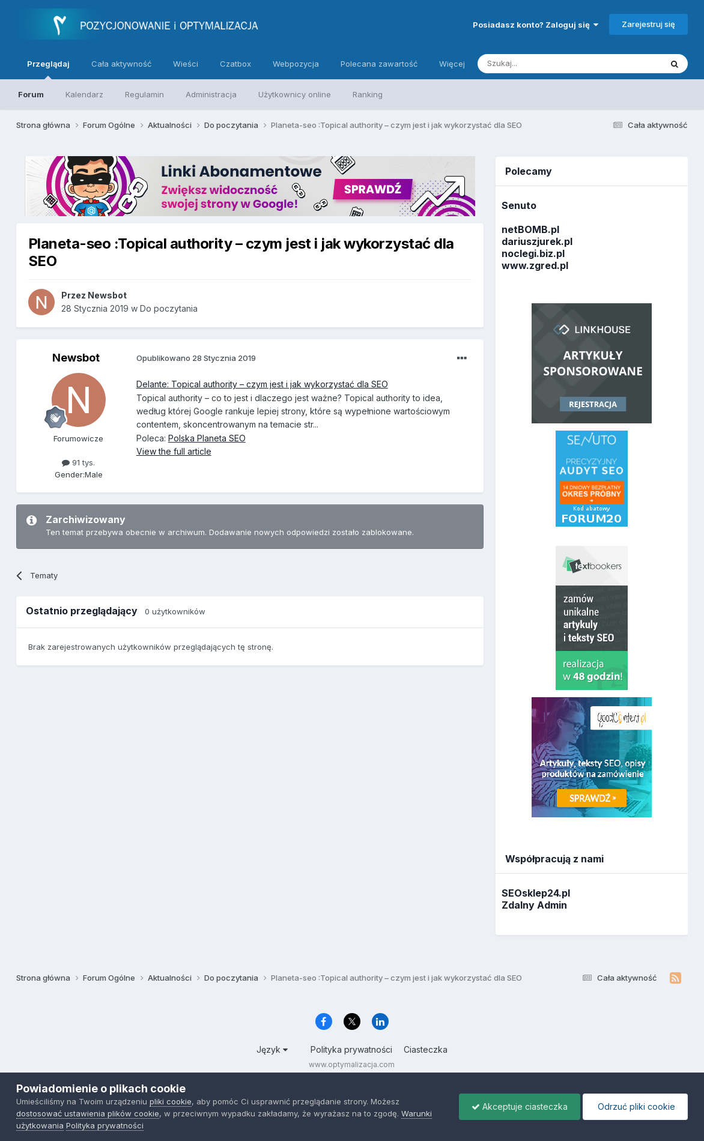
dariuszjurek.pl (537, 241)
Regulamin (144, 94)
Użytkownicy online (294, 94)
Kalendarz (84, 94)
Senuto (519, 205)
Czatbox (235, 63)
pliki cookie (171, 1101)
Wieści (185, 63)
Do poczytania (169, 308)
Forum (31, 94)
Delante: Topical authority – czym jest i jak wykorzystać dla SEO (262, 384)
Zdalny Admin (534, 905)
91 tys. (78, 462)
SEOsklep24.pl (536, 893)
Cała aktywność (121, 63)
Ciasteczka (426, 1049)
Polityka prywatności (351, 1049)
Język (272, 1049)
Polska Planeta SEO (207, 438)
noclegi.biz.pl (533, 253)
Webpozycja (296, 63)
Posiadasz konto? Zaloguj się (535, 24)
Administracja (211, 94)
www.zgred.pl (535, 265)
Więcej (452, 63)
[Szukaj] (540, 63)
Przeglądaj (48, 69)
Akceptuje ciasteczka (520, 1106)
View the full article (173, 451)
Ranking (368, 94)
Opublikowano (196, 358)
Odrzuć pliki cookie (635, 1106)
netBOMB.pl (530, 229)
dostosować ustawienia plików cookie (87, 1113)
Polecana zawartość (379, 63)
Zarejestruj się (648, 24)
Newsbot (76, 357)
